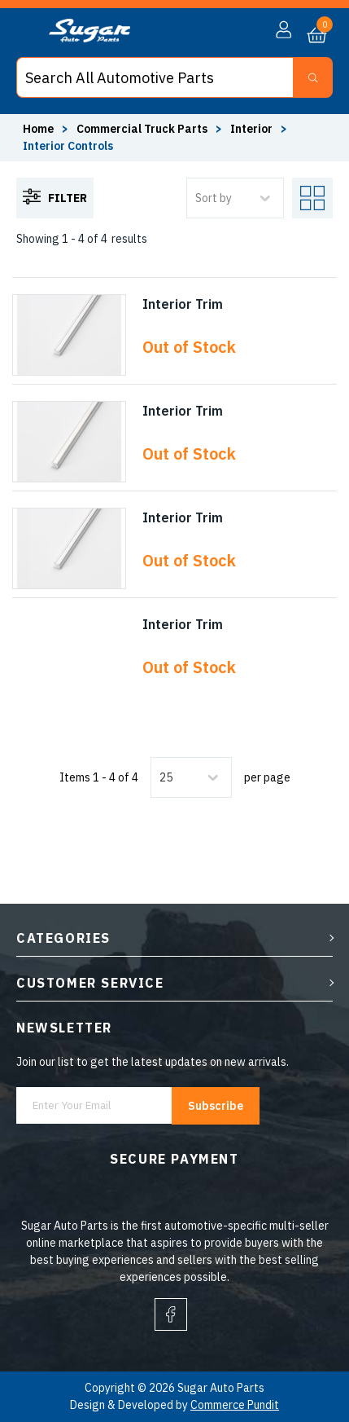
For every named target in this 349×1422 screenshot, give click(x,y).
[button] (283, 30)
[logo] (89, 38)
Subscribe (215, 1105)
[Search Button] (313, 77)
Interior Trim (182, 304)
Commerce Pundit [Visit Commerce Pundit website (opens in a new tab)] (234, 1405)
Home (38, 128)
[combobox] (160, 777)
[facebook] (171, 1314)
